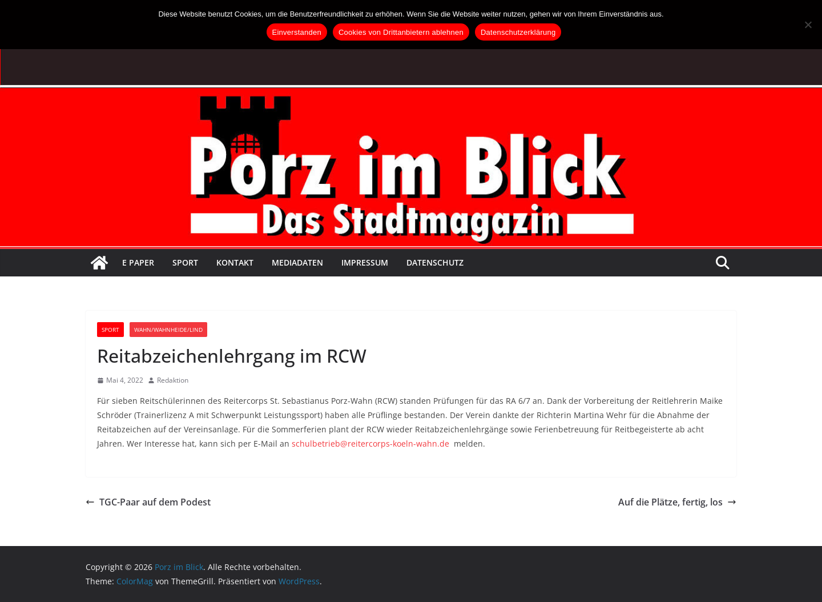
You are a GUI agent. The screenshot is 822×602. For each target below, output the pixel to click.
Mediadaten (297, 262)
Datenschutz (435, 262)
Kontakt (234, 262)
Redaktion (172, 380)
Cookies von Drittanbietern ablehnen (401, 32)
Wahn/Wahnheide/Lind (168, 330)
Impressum (364, 262)
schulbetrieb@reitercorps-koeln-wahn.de (370, 443)
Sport (185, 262)
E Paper (138, 262)
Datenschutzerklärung (518, 32)
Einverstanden (296, 32)
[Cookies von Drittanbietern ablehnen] (807, 24)
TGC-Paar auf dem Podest (148, 502)
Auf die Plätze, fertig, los (677, 502)
